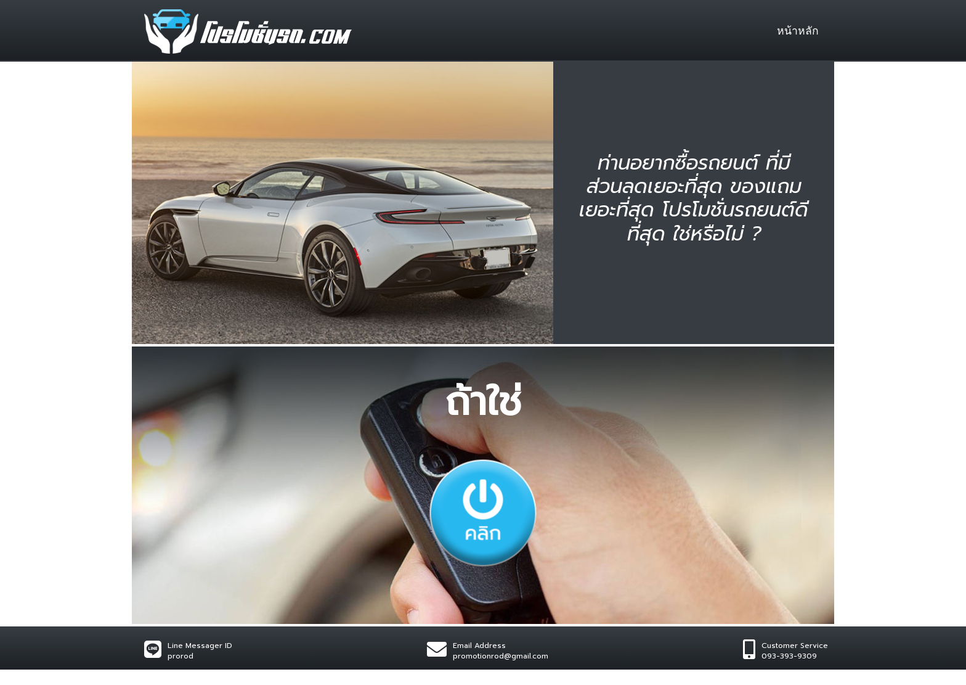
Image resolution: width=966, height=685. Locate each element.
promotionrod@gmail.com (500, 656)
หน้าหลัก (798, 31)
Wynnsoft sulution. (267, 677)
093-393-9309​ (789, 656)
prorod (180, 656)
